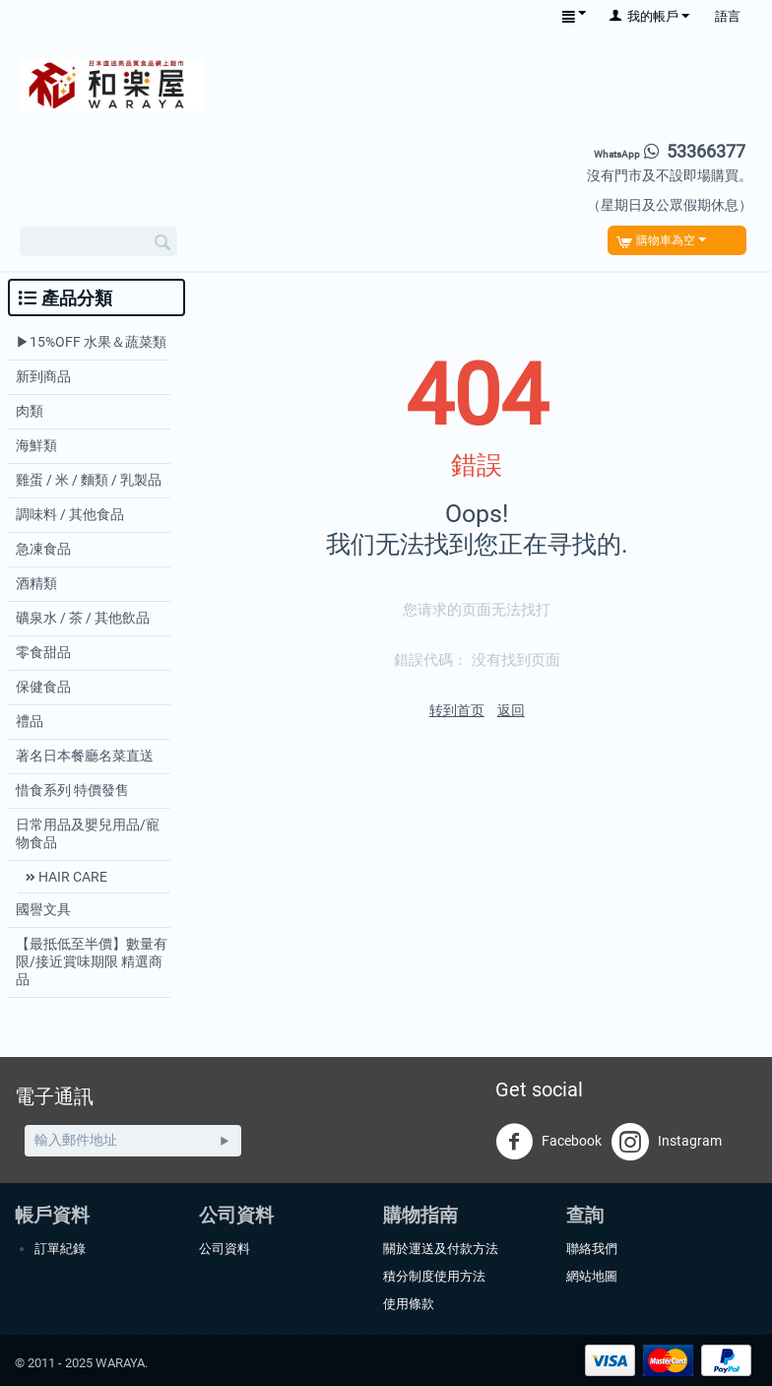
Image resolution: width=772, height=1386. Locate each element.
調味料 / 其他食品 (70, 514)
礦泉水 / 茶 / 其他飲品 (83, 618)
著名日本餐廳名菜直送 (85, 755)
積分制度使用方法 (434, 1276)
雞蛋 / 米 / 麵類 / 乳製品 (88, 480)
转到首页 (456, 710)
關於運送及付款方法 (440, 1248)
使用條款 (408, 1303)
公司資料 (224, 1248)
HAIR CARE (71, 877)
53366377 (669, 151)
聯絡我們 (591, 1248)
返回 (511, 710)
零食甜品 (43, 652)
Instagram (666, 1141)
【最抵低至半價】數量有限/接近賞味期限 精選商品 (91, 961)
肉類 (29, 411)
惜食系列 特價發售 (72, 790)
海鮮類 (36, 445)
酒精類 (36, 583)
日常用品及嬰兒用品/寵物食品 (88, 833)
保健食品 (43, 686)
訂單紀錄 (60, 1248)
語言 (727, 16)
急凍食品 (43, 549)
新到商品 (43, 376)
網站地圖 (591, 1276)
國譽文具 (43, 909)
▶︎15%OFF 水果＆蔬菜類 (91, 342)
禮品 (29, 721)
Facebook (548, 1141)
